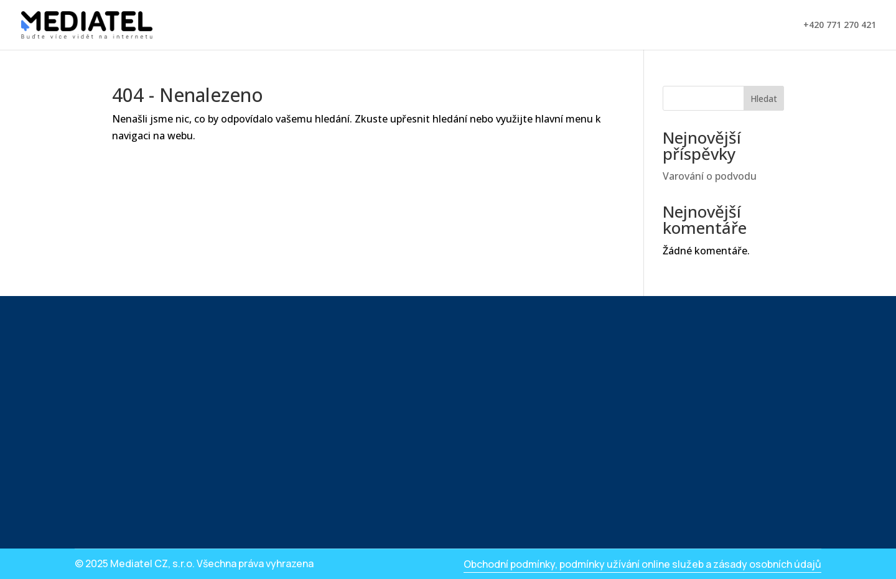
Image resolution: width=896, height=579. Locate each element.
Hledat (763, 98)
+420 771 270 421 (839, 25)
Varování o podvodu (710, 176)
